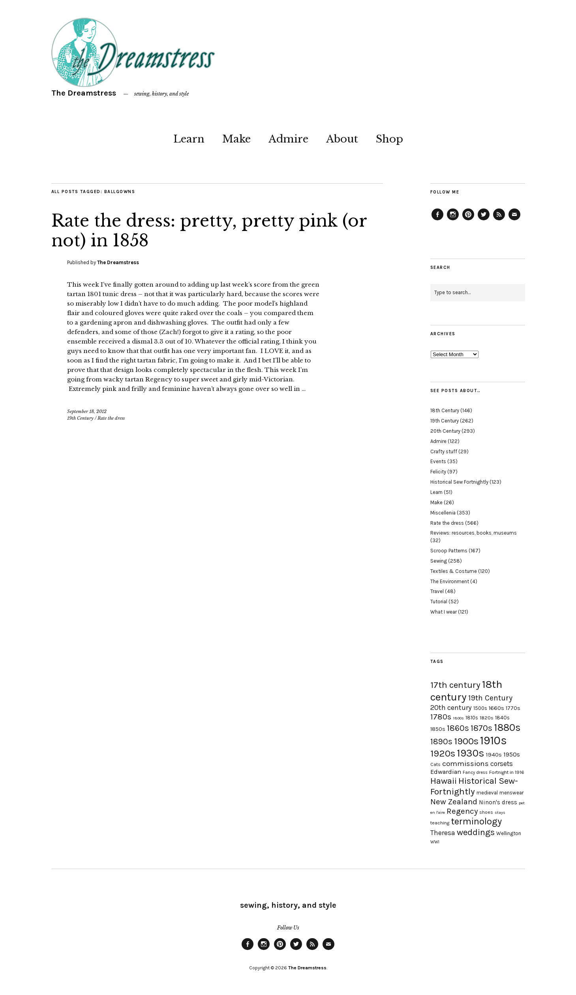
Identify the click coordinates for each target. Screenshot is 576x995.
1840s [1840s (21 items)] (502, 717)
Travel (437, 591)
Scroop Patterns (448, 551)
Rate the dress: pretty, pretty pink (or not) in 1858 (209, 230)
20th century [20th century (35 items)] (451, 707)
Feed (312, 949)
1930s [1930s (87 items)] (470, 753)
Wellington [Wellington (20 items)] (508, 833)
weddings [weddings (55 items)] (476, 832)
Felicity (438, 472)
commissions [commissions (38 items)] (465, 763)
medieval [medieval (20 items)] (487, 793)
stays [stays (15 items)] (500, 812)
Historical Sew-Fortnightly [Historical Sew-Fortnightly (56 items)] (474, 786)
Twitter (296, 949)
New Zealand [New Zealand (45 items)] (453, 801)
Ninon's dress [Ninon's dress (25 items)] (498, 802)
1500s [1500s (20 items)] (480, 708)
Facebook (247, 949)
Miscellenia (443, 513)
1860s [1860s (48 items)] (458, 728)
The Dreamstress (83, 93)
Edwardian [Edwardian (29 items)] (445, 771)
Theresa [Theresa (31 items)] (442, 833)
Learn (189, 139)
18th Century (444, 410)
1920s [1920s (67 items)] (442, 753)
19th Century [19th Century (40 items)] (490, 697)
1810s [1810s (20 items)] (471, 718)
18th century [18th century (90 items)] (466, 690)
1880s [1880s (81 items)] (507, 727)
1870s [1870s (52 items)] (481, 728)
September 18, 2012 (87, 411)
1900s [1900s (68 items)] (466, 741)
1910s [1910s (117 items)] (493, 740)
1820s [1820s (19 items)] (486, 718)
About (342, 139)
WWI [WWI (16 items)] (434, 842)
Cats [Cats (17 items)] (435, 764)
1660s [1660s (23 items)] (496, 708)
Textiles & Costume (453, 571)
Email (328, 949)
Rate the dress (111, 418)
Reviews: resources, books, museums (473, 533)
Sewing (438, 561)
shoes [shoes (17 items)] (486, 812)
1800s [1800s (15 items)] (458, 718)
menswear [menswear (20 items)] (511, 793)
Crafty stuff (443, 451)
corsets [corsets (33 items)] (501, 764)
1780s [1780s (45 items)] (440, 716)
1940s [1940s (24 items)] (494, 754)
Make (236, 139)
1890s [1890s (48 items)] (441, 741)
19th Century (80, 418)
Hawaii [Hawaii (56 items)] (443, 780)
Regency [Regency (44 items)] (462, 811)
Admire (288, 139)
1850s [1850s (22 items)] (437, 729)
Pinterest (280, 949)
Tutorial (438, 602)
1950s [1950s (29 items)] (511, 754)
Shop (389, 139)
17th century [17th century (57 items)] (455, 685)
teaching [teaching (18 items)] (439, 823)
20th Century (445, 431)
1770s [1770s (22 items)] (513, 708)
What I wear (443, 612)
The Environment (449, 581)
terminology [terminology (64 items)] (476, 821)
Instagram (264, 949)
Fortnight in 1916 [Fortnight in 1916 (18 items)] (506, 772)
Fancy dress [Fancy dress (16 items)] (475, 772)
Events (438, 461)
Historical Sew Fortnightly (459, 482)
